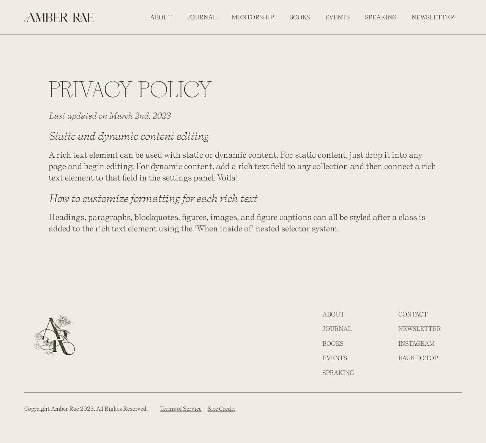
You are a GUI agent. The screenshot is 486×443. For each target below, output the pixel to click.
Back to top (418, 358)
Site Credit (221, 408)
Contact (413, 314)
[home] (58, 17)
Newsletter (433, 17)
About (161, 17)
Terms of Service (181, 408)
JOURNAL (337, 328)
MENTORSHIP (253, 17)
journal (201, 17)
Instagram (416, 343)
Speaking (380, 17)
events (337, 17)
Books (299, 17)
